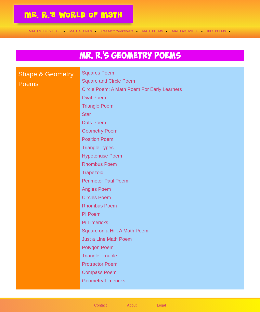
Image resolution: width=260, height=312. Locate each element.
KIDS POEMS (219, 31)
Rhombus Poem (99, 164)
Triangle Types (98, 147)
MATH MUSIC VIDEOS (47, 31)
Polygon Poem (98, 247)
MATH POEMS (155, 31)
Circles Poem (96, 197)
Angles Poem (96, 189)
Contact (100, 305)
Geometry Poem (99, 131)
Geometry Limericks (103, 280)
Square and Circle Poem (108, 81)
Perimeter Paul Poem (105, 181)
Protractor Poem (99, 264)
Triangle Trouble (99, 255)
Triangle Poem (97, 106)
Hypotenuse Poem (102, 156)
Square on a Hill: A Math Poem (115, 230)
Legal (161, 305)
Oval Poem (94, 97)
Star (86, 114)
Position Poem (97, 139)
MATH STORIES (83, 31)
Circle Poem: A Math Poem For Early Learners (132, 89)
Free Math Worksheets (120, 31)
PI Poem (91, 214)
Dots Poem (94, 122)
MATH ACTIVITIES (188, 31)
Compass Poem (99, 272)
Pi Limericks (95, 222)
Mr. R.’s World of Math (73, 14)
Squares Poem (98, 73)
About (131, 305)
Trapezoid (92, 172)
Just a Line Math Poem (107, 239)
